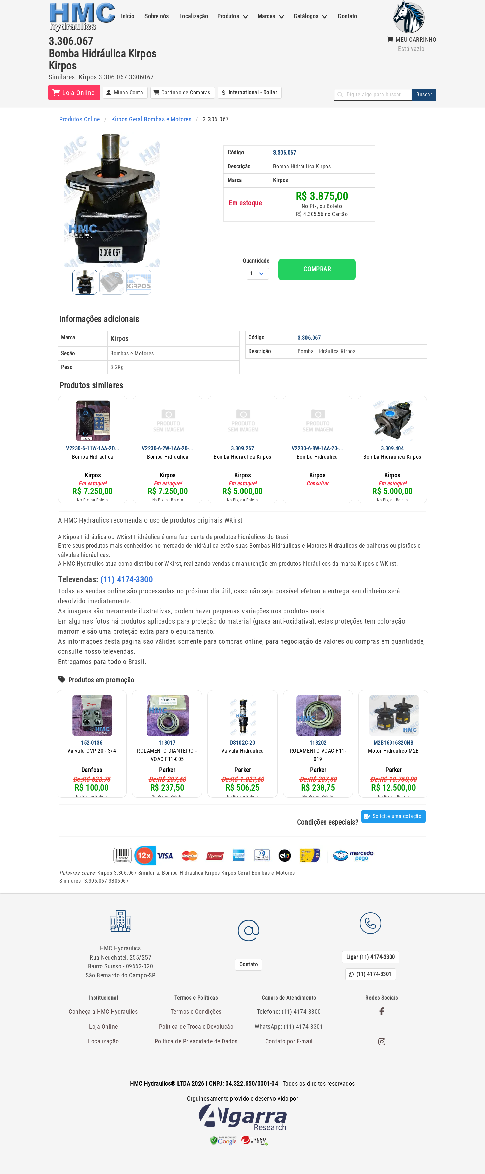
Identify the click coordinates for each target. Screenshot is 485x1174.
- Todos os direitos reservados (242, 1076)
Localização (193, 16)
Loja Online (103, 1019)
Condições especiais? (327, 820)
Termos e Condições (196, 1004)
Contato (347, 16)
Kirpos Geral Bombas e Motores (147, 118)
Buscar (424, 94)
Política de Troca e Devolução (196, 1019)
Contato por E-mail (289, 1033)
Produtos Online (78, 118)
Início (127, 16)
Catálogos (306, 16)
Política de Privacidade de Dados (196, 1033)
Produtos (228, 16)
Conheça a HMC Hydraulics (103, 1004)
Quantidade (293, 260)
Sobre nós (156, 16)
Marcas (267, 16)
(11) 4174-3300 (126, 578)
